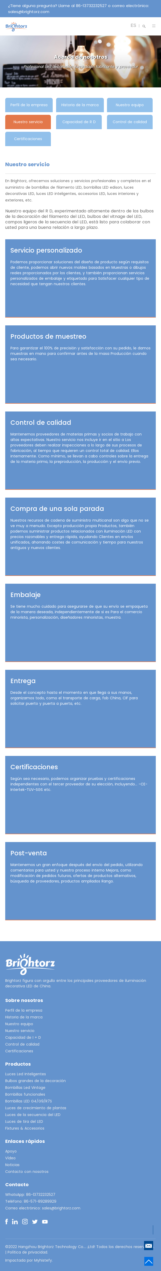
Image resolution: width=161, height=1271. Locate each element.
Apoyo (11, 1151)
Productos (18, 1064)
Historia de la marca (80, 105)
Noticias (12, 1164)
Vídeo (10, 1158)
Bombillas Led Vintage (25, 1087)
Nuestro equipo (130, 105)
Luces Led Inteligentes (25, 1074)
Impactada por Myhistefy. (29, 1260)
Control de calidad (130, 121)
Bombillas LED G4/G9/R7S (28, 1101)
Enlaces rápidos (25, 1141)
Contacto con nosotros (27, 1171)
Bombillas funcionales (25, 1094)
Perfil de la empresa (28, 105)
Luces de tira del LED (24, 1121)
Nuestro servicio (28, 121)
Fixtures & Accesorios (24, 1128)
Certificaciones (28, 138)
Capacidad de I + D (23, 1037)
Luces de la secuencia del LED (33, 1114)
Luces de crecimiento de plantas (35, 1108)
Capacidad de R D (79, 121)
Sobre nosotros (24, 1000)
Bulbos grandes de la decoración (35, 1080)
